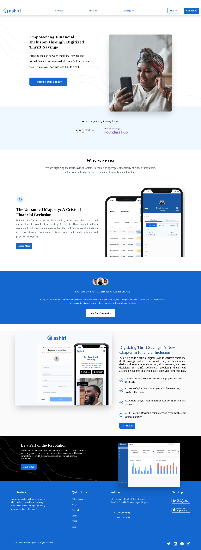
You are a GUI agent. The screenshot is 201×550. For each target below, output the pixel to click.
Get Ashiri (191, 10)
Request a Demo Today (48, 81)
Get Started (127, 425)
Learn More (24, 246)
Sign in (173, 10)
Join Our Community (100, 313)
